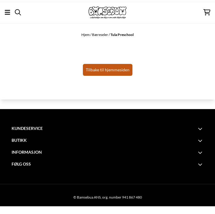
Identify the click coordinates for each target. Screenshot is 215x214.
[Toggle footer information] (201, 128)
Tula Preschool (122, 34)
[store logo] (107, 12)
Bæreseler (100, 34)
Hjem (85, 34)
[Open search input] (18, 12)
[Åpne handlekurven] (207, 12)
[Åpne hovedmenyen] (7, 12)
